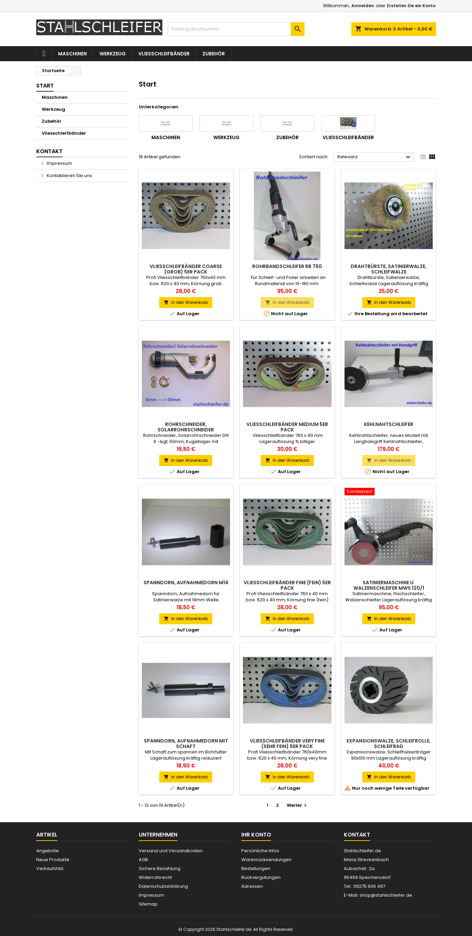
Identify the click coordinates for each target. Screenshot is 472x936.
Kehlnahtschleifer (388, 424)
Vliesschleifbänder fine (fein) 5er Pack (287, 585)
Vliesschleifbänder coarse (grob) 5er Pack (186, 269)
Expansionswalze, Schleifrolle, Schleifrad (389, 743)
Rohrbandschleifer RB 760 (287, 266)
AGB (143, 859)
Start (45, 86)
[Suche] (236, 29)
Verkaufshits (50, 868)
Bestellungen (255, 868)
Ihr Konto (256, 835)
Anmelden (362, 6)
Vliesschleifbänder (164, 53)
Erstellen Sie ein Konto (411, 6)
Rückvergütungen (261, 877)
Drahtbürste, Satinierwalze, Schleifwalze (389, 269)
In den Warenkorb (186, 302)
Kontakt (357, 835)
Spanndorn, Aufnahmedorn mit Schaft (186, 743)
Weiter (297, 805)
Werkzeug (112, 53)
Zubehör (213, 53)
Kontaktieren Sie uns (69, 175)
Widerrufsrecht (155, 877)
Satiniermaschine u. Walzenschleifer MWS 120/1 (388, 585)
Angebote (47, 850)
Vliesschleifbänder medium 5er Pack (287, 427)
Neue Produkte (52, 859)
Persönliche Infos (260, 850)
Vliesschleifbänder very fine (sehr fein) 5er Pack (287, 743)
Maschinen (72, 53)
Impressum (59, 163)
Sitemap (148, 904)
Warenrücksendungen (266, 859)
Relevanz (374, 157)
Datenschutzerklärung (163, 886)
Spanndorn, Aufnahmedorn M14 (186, 582)
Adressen (252, 886)
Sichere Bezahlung (159, 868)
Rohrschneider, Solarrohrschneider (186, 427)
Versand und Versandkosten (171, 850)
